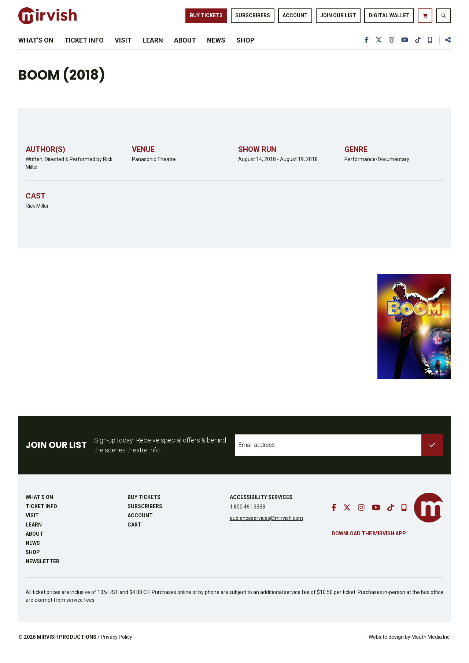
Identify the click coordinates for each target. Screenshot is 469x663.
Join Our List (338, 18)
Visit (123, 48)
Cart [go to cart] (134, 536)
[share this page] (445, 48)
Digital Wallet (389, 18)
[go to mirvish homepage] (428, 518)
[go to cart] (425, 18)
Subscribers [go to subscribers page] (252, 18)
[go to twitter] (377, 48)
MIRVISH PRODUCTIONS (66, 648)
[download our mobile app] (429, 48)
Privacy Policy (116, 648)
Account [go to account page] (295, 18)
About (185, 48)
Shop (245, 48)
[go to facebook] (365, 48)
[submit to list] (432, 456)
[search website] (443, 18)
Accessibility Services (261, 508)
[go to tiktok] (417, 48)
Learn (153, 48)
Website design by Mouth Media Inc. (410, 648)
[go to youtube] (403, 48)
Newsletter (42, 572)
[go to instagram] (390, 48)
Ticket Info (84, 48)
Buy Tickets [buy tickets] (206, 18)
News (216, 48)
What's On (35, 48)
